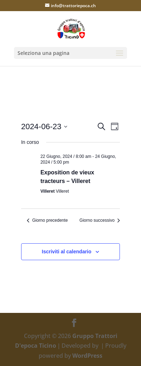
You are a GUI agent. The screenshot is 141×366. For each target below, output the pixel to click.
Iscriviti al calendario (67, 251)
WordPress (87, 356)
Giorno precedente (47, 220)
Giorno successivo (99, 220)
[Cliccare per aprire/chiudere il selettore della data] (44, 126)
